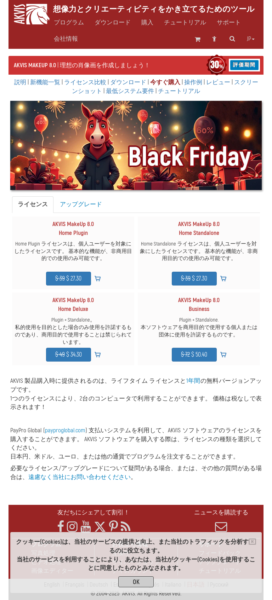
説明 (20, 82)
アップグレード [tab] (81, 204)
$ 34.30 (68, 355)
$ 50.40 (194, 355)
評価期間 (244, 65)
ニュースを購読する (221, 521)
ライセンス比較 (85, 82)
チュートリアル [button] (185, 22)
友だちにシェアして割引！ (93, 512)
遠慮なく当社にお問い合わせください (79, 477)
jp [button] (251, 38)
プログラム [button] (69, 22)
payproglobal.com (65, 430)
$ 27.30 (68, 279)
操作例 (193, 82)
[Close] (252, 542)
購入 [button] (147, 22)
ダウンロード (113, 22)
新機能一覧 (45, 82)
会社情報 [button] (66, 38)
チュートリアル (179, 91)
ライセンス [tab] (33, 204)
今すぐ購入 (165, 82)
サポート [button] (229, 22)
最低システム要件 (130, 91)
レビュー (218, 82)
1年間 (193, 381)
